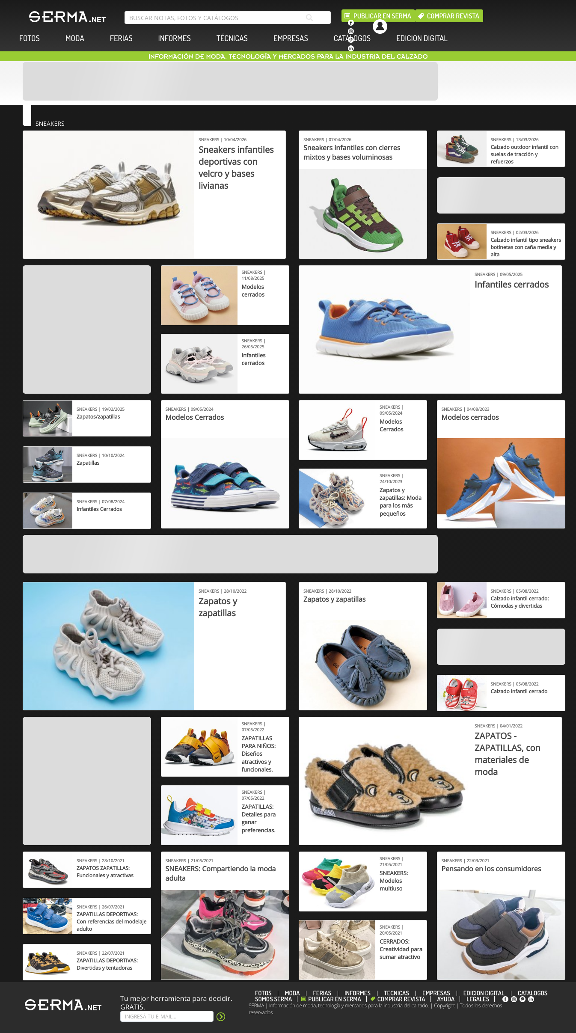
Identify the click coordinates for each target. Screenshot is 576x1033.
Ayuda (445, 999)
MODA (74, 38)
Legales (477, 999)
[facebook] (351, 23)
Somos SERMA (273, 999)
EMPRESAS (290, 38)
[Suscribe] (167, 1016)
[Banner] (230, 81)
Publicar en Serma (382, 16)
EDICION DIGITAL (422, 38)
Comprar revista (453, 16)
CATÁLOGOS (352, 38)
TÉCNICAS (232, 38)
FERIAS (121, 38)
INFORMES (174, 38)
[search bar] (228, 17)
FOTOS (29, 38)
